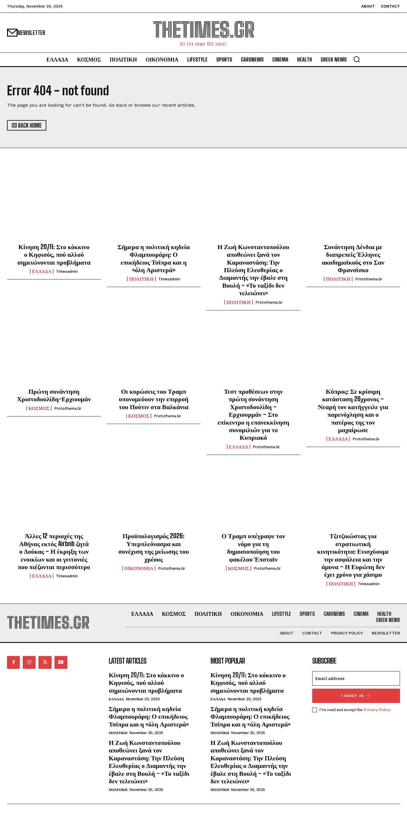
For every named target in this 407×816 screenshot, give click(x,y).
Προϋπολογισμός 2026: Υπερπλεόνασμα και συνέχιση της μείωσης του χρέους (153, 547)
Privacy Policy (377, 709)
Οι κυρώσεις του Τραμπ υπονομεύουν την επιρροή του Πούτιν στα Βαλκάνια (154, 399)
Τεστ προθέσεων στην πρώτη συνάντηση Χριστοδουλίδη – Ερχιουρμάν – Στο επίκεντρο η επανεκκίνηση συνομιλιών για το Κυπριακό (253, 414)
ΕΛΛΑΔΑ (42, 271)
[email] (356, 678)
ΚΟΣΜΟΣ (39, 408)
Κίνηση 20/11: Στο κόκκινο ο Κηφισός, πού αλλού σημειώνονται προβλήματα (53, 254)
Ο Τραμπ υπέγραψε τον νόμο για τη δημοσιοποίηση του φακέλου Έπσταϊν (253, 547)
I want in (356, 696)
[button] (357, 59)
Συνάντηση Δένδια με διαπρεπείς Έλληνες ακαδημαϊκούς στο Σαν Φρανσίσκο (353, 258)
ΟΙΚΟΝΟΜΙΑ (138, 568)
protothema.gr (269, 302)
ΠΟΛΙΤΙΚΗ (141, 279)
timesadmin (67, 271)
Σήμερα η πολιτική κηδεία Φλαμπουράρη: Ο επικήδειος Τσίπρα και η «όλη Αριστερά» (153, 258)
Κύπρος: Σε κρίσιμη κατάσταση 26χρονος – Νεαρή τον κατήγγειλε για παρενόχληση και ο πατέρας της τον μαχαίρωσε (353, 410)
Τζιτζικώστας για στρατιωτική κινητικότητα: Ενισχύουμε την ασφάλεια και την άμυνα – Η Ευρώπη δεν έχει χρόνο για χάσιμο (353, 555)
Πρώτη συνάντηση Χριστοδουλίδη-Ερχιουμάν (54, 395)
